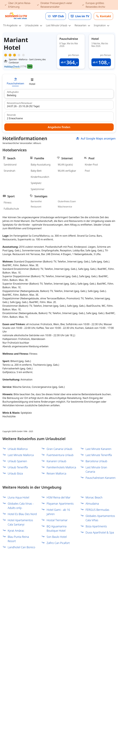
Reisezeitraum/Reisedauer (19, 103)
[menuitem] (13, 25)
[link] (55, 16)
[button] (71, 51)
